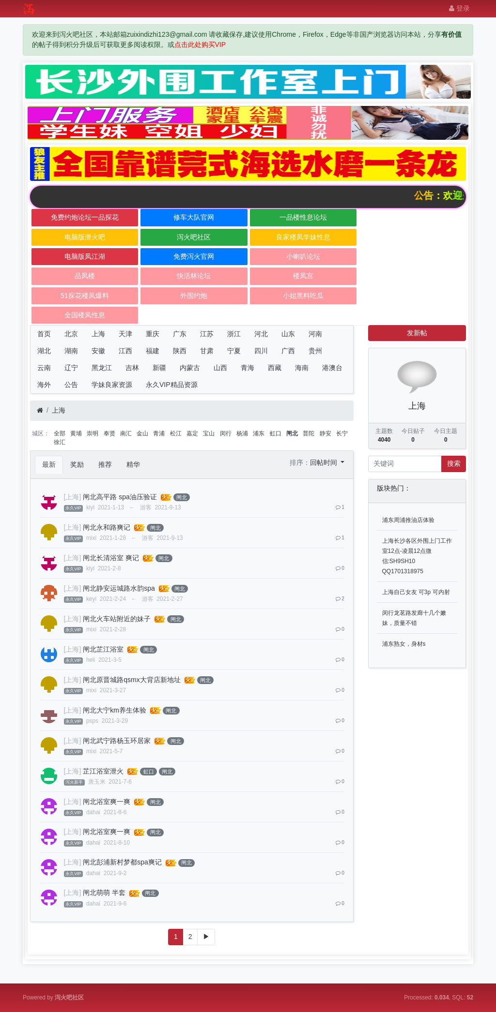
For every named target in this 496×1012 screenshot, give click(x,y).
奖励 (77, 464)
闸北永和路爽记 (106, 527)
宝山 (209, 433)
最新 (49, 464)
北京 (71, 334)
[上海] (72, 497)
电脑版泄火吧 (84, 237)
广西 (288, 351)
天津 (125, 334)
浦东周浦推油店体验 (408, 520)
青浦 (159, 433)
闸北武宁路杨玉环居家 (117, 740)
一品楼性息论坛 (303, 217)
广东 (179, 334)
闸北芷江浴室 (103, 649)
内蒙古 (190, 368)
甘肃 (207, 351)
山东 (288, 334)
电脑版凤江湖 (84, 256)
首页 (44, 334)
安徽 (98, 351)
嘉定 (192, 433)
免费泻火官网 (193, 256)
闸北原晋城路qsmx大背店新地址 (131, 680)
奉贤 (109, 433)
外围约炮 (193, 295)
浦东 (258, 433)
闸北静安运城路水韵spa (119, 588)
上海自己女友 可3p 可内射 (416, 592)
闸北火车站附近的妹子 (117, 619)
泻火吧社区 (194, 237)
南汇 (126, 433)
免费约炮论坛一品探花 (85, 217)
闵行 (226, 433)
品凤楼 (85, 276)
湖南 (71, 351)
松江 (176, 433)
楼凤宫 (303, 276)
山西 (220, 368)
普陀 (308, 433)
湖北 (44, 351)
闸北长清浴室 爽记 (111, 558)
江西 (125, 351)
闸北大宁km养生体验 (114, 710)
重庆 (152, 334)
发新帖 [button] (417, 333)
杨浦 (242, 433)
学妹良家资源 (112, 384)
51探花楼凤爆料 (85, 295)
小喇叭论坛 (303, 256)
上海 (98, 334)
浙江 (234, 334)
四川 (261, 351)
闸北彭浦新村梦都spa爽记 (122, 862)
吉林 (132, 368)
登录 (459, 8)
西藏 (274, 368)
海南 (302, 368)
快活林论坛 (194, 276)
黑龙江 (102, 368)
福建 (152, 351)
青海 (247, 368)
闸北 (292, 433)
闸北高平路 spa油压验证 (119, 497)
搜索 (454, 463)
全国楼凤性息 (84, 315)
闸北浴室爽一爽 (106, 801)
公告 (71, 384)
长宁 (342, 433)
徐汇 (59, 442)
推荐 (105, 464)
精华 (133, 464)
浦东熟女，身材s (404, 643)
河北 (261, 334)
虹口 (275, 433)
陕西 (179, 351)
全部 (59, 433)
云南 (44, 368)
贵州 (315, 351)
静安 (325, 433)
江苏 (207, 334)
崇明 (92, 433)
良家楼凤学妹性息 (303, 237)
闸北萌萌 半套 (104, 892)
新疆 (159, 368)
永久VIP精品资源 (172, 384)
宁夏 (234, 351)
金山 (142, 433)
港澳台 (332, 368)
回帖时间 (324, 462)
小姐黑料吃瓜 (303, 295)
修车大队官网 (193, 217)
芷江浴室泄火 (103, 771)
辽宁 (71, 368)
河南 (315, 334)
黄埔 (76, 433)
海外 (44, 384)
